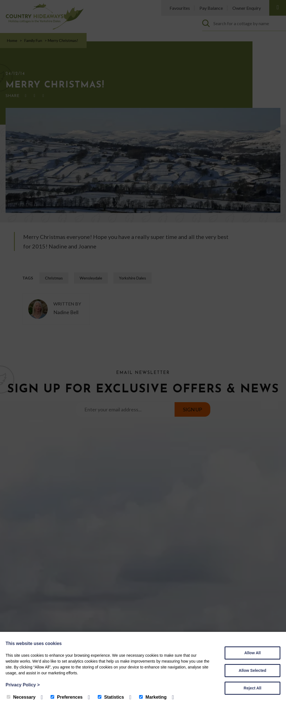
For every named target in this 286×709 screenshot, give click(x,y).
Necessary (21, 697)
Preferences (67, 697)
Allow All (252, 653)
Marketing (153, 697)
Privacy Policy (23, 684)
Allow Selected (252, 670)
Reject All (252, 688)
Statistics (111, 697)
